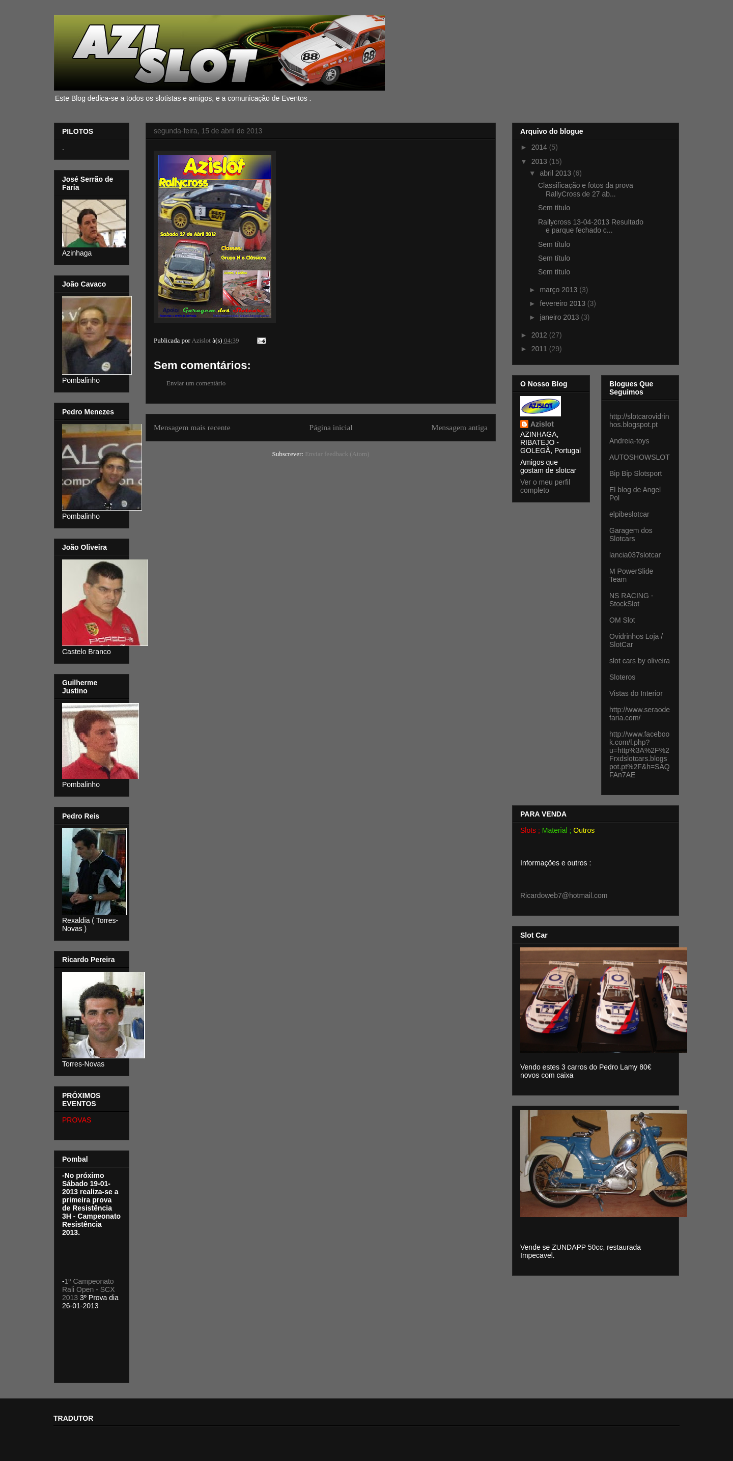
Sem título (554, 208)
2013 (540, 161)
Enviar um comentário (195, 383)
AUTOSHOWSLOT (639, 457)
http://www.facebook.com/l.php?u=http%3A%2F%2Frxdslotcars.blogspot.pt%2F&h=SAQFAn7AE (639, 754)
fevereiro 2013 (563, 303)
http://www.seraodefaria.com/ (639, 714)
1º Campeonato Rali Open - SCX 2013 (88, 1289)
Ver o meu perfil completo (545, 486)
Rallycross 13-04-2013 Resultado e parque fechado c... (590, 226)
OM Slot (622, 620)
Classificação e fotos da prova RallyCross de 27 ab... (585, 189)
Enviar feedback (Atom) (337, 454)
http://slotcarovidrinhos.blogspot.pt (639, 420)
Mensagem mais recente (192, 427)
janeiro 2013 (560, 317)
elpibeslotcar (629, 514)
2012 (540, 335)
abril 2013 (556, 173)
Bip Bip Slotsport (635, 473)
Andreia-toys (629, 441)
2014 (540, 147)
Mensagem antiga (460, 427)
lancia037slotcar (635, 555)
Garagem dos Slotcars (631, 534)
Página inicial (330, 427)
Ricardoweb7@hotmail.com (563, 895)
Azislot (542, 424)
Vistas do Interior (636, 693)
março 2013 (559, 290)
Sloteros (622, 677)
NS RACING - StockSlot (631, 600)
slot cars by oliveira (639, 661)
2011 (540, 349)
